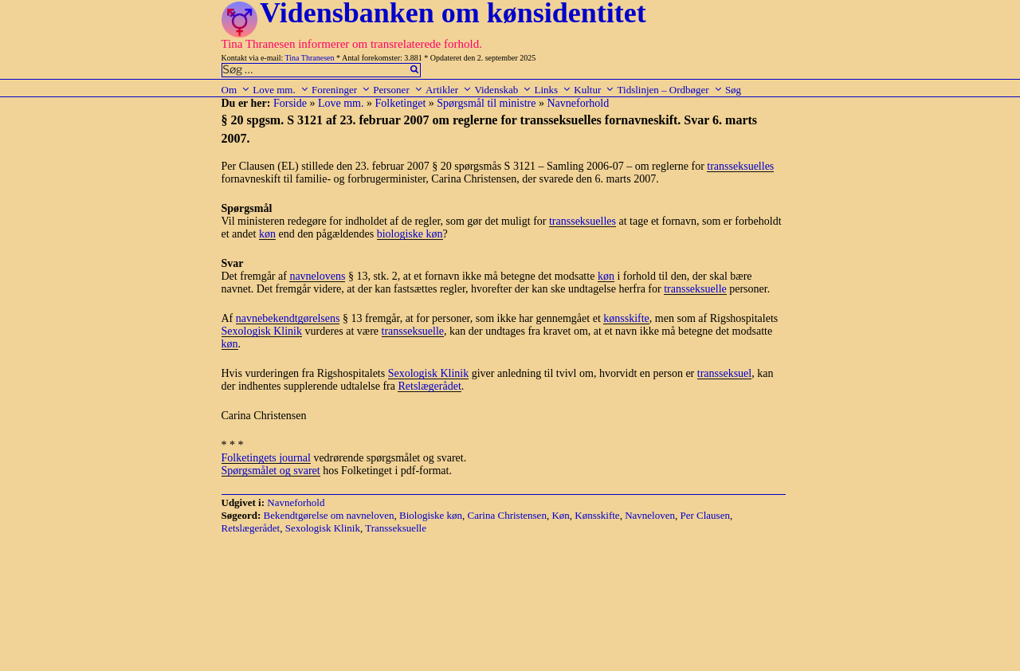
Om (236, 90)
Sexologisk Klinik (262, 331)
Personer (398, 90)
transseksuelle (695, 289)
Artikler (449, 90)
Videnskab (503, 90)
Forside (290, 103)
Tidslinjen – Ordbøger (670, 90)
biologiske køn (410, 234)
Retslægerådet (429, 386)
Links (552, 90)
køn (267, 234)
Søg (733, 90)
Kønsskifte (597, 515)
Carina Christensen (507, 515)
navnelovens (317, 276)
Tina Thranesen (310, 57)
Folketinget (400, 103)
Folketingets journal (266, 458)
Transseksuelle (395, 528)
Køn (560, 515)
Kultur (594, 90)
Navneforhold (578, 103)
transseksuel (724, 373)
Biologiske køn (430, 515)
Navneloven (650, 515)
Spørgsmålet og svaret (271, 471)
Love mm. (280, 90)
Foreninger (341, 90)
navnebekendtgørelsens (288, 318)
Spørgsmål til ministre (486, 103)
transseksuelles (740, 166)
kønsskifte (626, 318)
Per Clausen (704, 515)
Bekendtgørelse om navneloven (329, 515)
